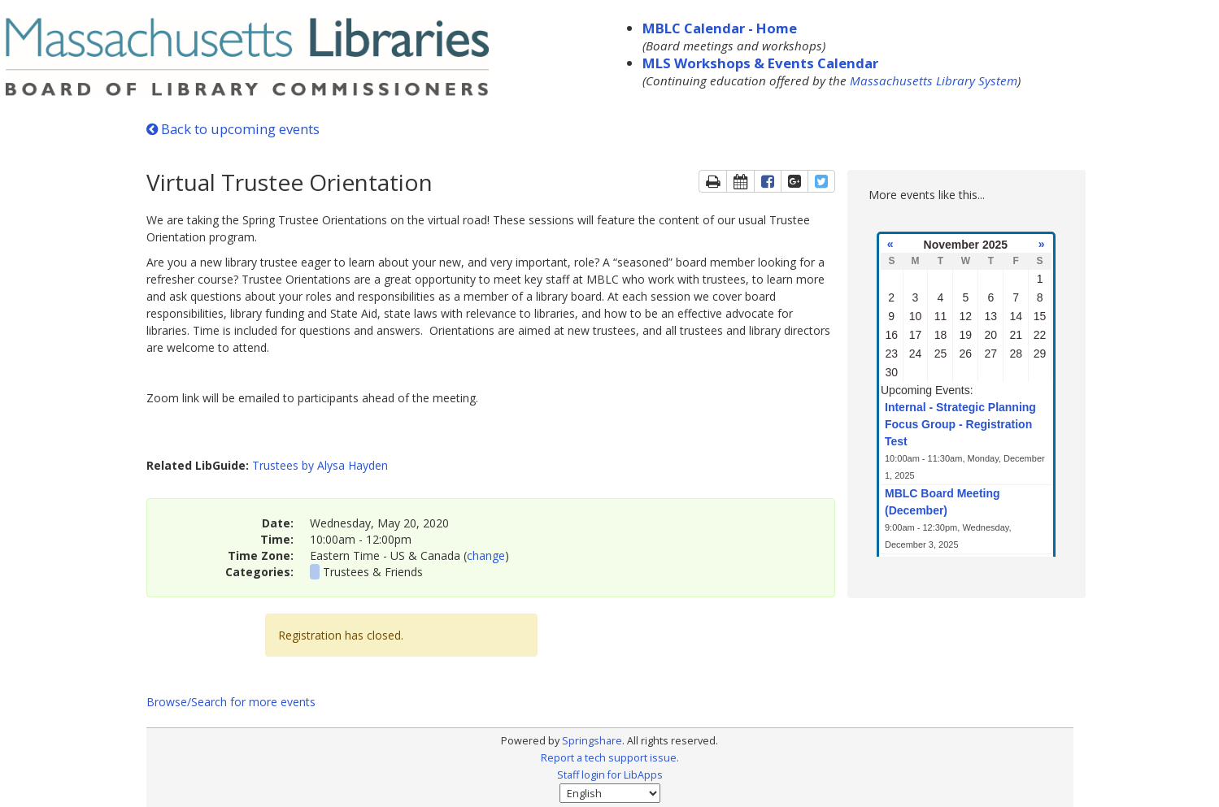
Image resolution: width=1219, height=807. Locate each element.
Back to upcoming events (233, 128)
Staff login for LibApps (610, 775)
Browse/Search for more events (231, 701)
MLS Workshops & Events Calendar (760, 63)
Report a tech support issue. (610, 758)
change (486, 555)
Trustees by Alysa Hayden (320, 465)
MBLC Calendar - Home (719, 28)
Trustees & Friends (373, 571)
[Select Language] (609, 793)
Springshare (592, 741)
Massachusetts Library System (933, 80)
